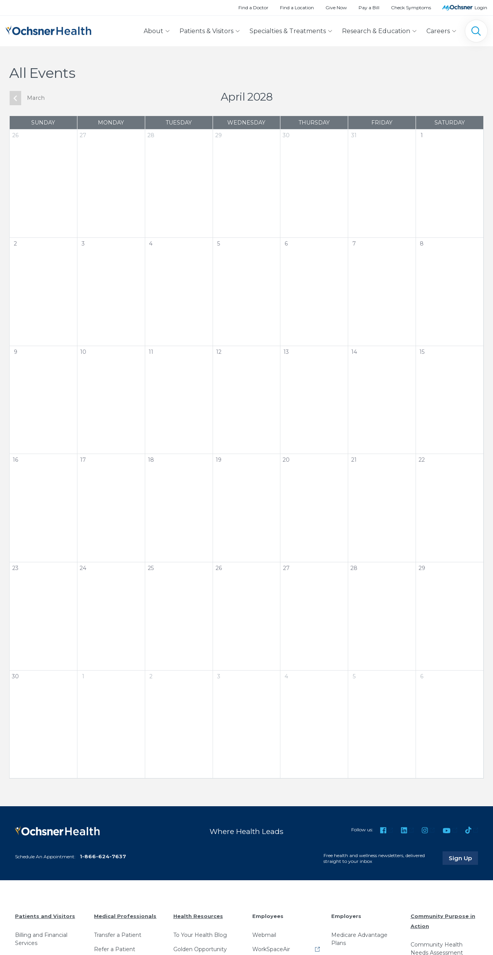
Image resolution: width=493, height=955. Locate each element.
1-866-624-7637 (103, 856)
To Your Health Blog (200, 934)
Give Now (336, 7)
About (153, 31)
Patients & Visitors (206, 31)
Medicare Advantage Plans (359, 939)
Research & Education (376, 31)
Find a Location (297, 7)
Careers (438, 31)
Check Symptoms (411, 7)
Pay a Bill (369, 7)
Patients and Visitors (45, 916)
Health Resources (198, 916)
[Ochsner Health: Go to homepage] (48, 29)
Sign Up (463, 858)
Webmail (264, 934)
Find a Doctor (253, 7)
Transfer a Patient (117, 934)
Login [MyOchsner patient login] (481, 7)
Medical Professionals (125, 916)
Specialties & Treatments (288, 31)
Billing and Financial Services (41, 939)
